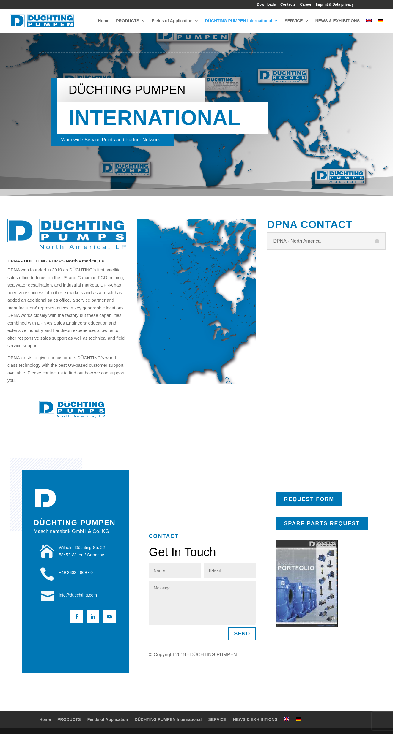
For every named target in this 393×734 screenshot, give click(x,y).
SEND (242, 634)
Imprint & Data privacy (334, 5)
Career (305, 5)
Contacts (287, 5)
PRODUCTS (127, 21)
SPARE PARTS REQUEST (322, 523)
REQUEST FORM (309, 499)
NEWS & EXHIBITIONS (337, 21)
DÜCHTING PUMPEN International (238, 21)
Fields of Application (172, 21)
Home (103, 21)
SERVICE (293, 21)
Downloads (266, 5)
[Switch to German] (380, 26)
